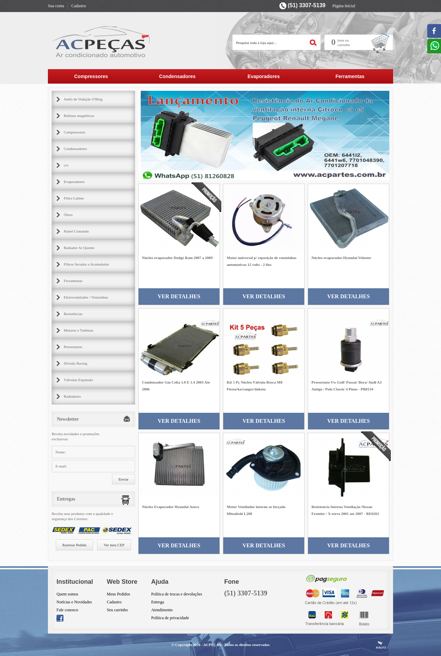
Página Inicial (343, 5)
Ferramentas (350, 76)
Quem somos (67, 594)
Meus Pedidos (118, 594)
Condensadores (177, 76)
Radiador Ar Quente (79, 248)
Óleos (68, 215)
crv (66, 165)
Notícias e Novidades (74, 602)
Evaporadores (264, 76)
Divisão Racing (75, 363)
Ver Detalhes (179, 296)
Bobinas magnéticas (79, 116)
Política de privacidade (170, 617)
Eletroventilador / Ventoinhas (86, 297)
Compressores (91, 76)
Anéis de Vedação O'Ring (83, 99)
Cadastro (78, 5)
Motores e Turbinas (78, 330)
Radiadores (72, 396)
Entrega (157, 602)
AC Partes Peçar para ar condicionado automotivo (101, 41)
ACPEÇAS (212, 645)
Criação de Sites (381, 645)
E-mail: (61, 466)
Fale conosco (67, 609)
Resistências (73, 314)
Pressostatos (73, 347)
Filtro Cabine (74, 198)
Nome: (60, 452)
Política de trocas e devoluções (176, 594)
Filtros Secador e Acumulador (86, 264)
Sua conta (56, 5)
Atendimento (162, 609)
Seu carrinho (117, 609)
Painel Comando (76, 231)
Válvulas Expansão (78, 380)
